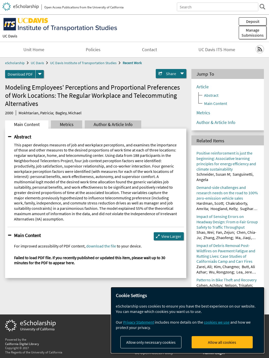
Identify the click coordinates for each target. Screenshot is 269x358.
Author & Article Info (113, 124)
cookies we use (217, 322)
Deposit (252, 21)
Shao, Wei (205, 232)
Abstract (22, 137)
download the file (101, 246)
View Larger (171, 236)
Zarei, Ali (203, 266)
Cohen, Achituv (209, 285)
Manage (253, 32)
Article (202, 87)
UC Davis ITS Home (217, 49)
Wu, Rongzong (221, 271)
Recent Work (132, 63)
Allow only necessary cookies (151, 342)
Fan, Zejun (225, 232)
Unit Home (33, 49)
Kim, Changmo (226, 266)
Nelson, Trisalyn (238, 285)
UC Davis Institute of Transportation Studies (83, 63)
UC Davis (10, 35)
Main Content (27, 124)
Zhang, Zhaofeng (218, 237)
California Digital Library (22, 344)
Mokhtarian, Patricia (36, 112)
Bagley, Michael (68, 112)
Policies (93, 49)
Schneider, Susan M (213, 174)
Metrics (67, 124)
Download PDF (20, 74)
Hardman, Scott (209, 203)
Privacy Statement (138, 322)
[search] (262, 7)
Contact (149, 49)
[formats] (40, 74)
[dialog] (187, 320)
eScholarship (15, 63)
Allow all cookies (222, 342)
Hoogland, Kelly (223, 208)
